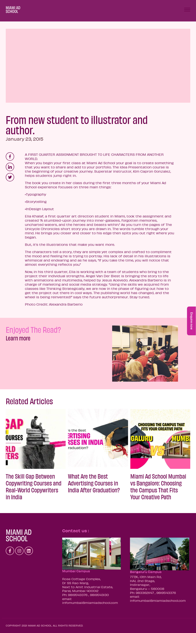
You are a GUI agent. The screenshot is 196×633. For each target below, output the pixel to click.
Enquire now (191, 321)
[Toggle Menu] (187, 9)
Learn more (18, 338)
